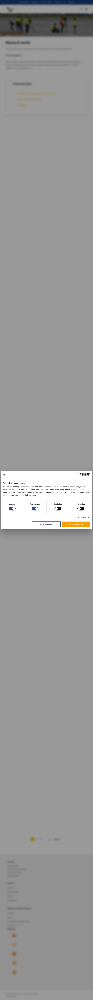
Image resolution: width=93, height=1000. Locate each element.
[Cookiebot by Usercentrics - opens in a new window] (80, 474)
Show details (80, 517)
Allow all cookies (76, 524)
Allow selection (46, 524)
